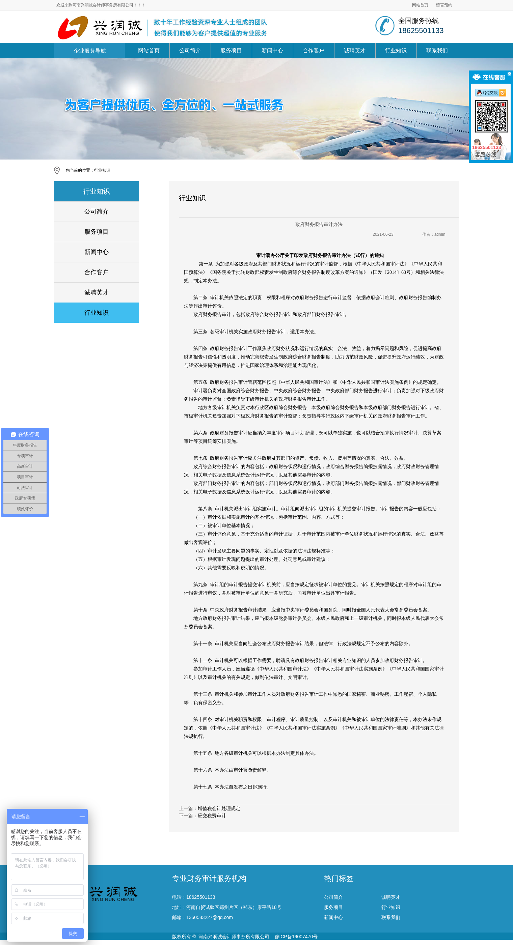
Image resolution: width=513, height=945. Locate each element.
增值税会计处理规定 (219, 808)
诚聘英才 (355, 50)
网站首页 (420, 5)
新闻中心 (272, 50)
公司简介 (190, 50)
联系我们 (437, 50)
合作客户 (313, 50)
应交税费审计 (212, 815)
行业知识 (396, 50)
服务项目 (231, 50)
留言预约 (444, 5)
